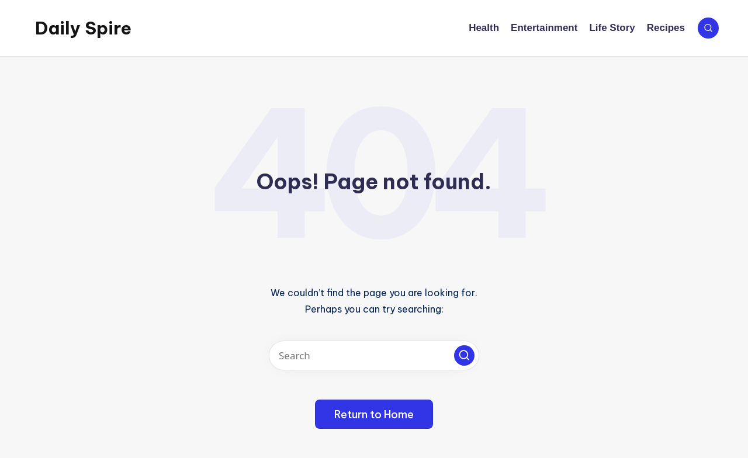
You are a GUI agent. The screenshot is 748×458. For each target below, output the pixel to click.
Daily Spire (83, 28)
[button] (464, 355)
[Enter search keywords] (374, 355)
